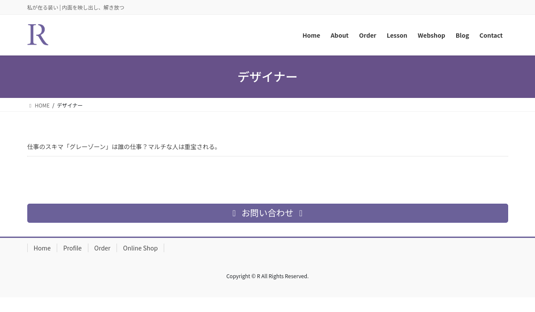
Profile (72, 248)
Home (42, 248)
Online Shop (140, 248)
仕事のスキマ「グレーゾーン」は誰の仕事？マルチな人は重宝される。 (124, 146)
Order (102, 248)
